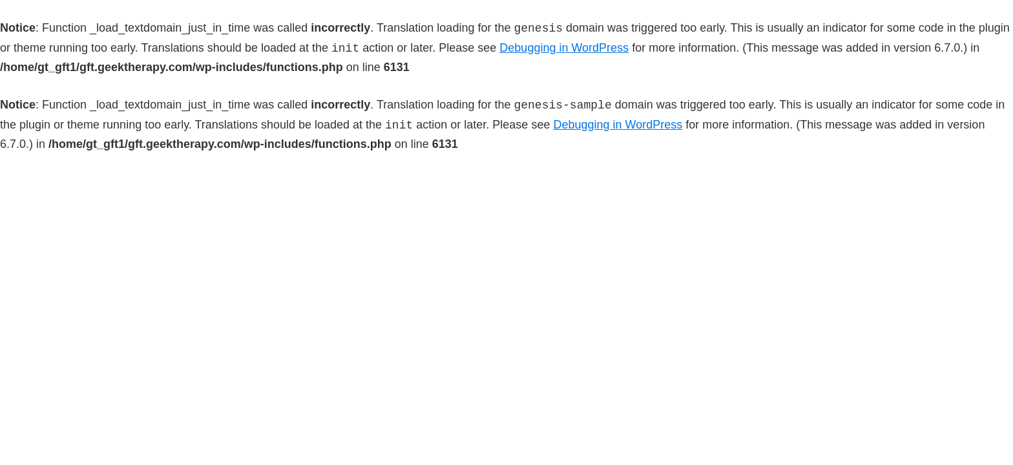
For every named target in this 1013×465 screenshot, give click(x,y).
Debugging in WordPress (564, 48)
